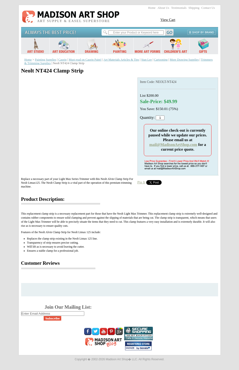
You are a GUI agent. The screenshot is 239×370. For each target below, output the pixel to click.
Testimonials (179, 8)
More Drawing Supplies (184, 59)
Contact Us (208, 8)
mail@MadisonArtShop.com (173, 144)
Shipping (193, 8)
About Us (163, 8)
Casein (62, 59)
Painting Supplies (45, 59)
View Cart (167, 20)
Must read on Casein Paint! (85, 59)
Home (151, 8)
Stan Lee (146, 59)
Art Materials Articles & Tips (121, 59)
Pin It (141, 182)
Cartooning (161, 59)
